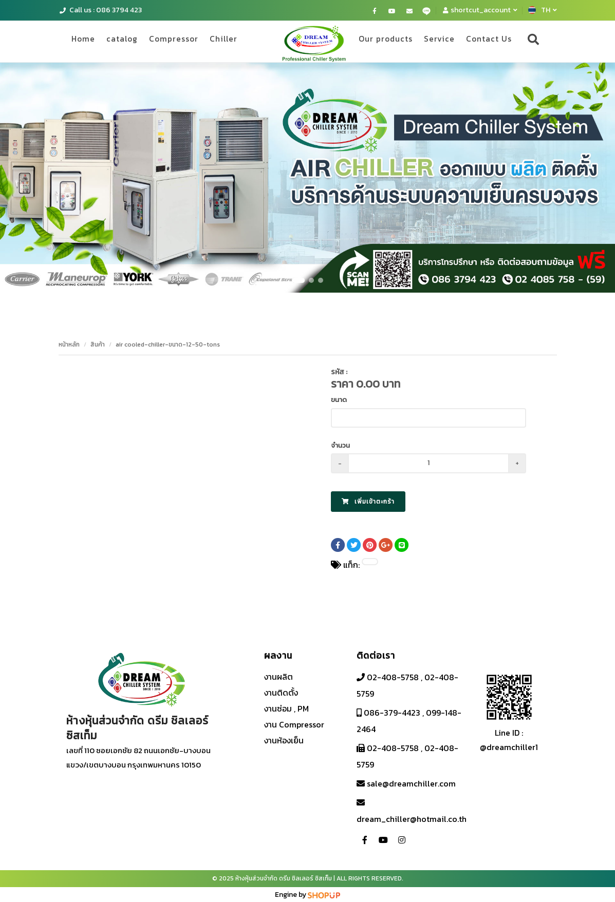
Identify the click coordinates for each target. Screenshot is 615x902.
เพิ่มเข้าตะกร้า (368, 501)
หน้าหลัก (69, 344)
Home (85, 40)
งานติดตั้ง (281, 692)
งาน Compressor (294, 724)
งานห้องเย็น (284, 740)
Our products (376, 40)
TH (542, 10)
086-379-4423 (391, 712)
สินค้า (97, 344)
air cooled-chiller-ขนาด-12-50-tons (168, 344)
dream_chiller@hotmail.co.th (412, 819)
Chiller (238, 40)
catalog (129, 40)
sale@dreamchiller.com (410, 783)
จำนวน (340, 445)
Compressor (184, 40)
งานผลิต (278, 676)
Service (434, 40)
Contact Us (487, 40)
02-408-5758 (392, 677)
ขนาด (339, 400)
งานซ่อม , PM (286, 708)
